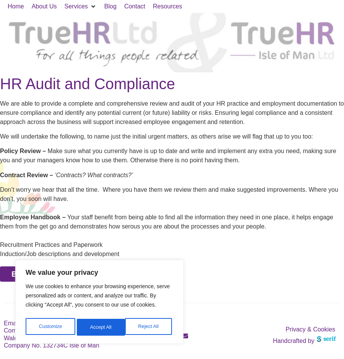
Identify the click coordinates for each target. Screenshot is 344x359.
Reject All (100, 327)
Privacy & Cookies (310, 329)
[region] (99, 303)
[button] (81, 6)
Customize (50, 327)
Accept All (149, 327)
